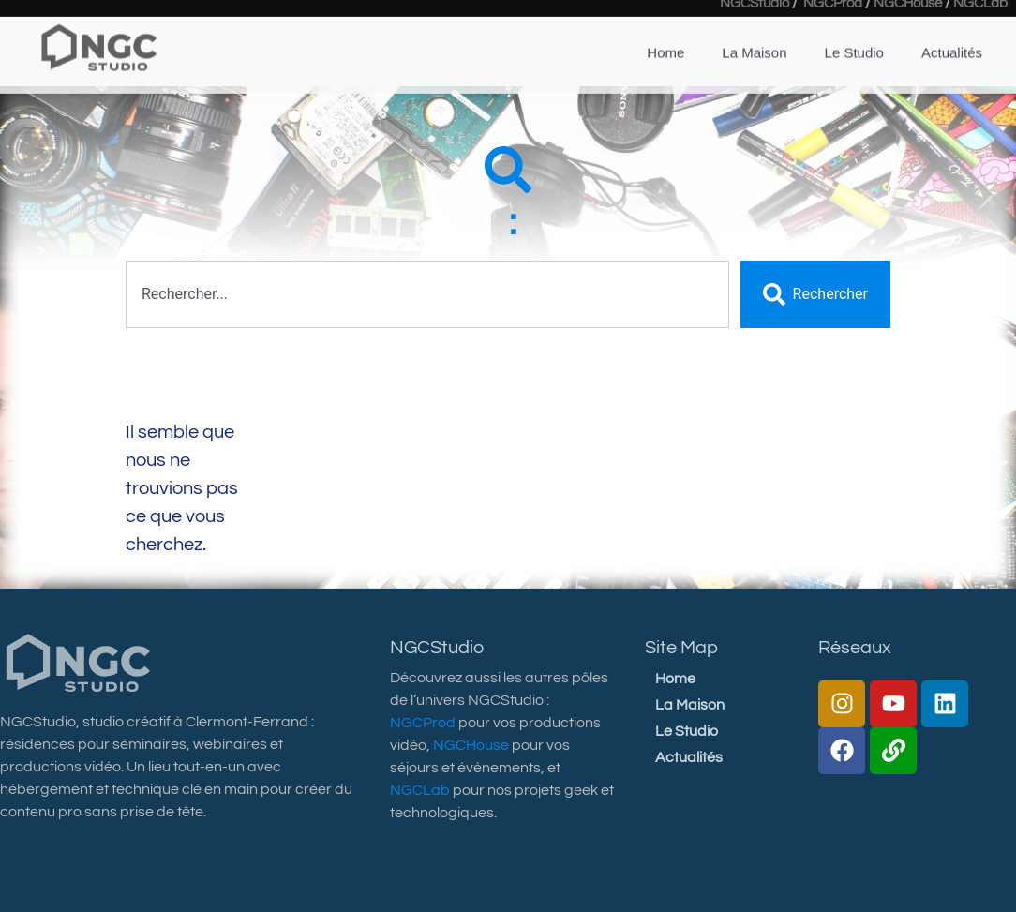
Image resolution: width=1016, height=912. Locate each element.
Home (665, 35)
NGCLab (420, 790)
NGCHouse (471, 745)
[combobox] (427, 294)
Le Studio (854, 35)
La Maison (754, 35)
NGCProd (423, 722)
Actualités (951, 35)
